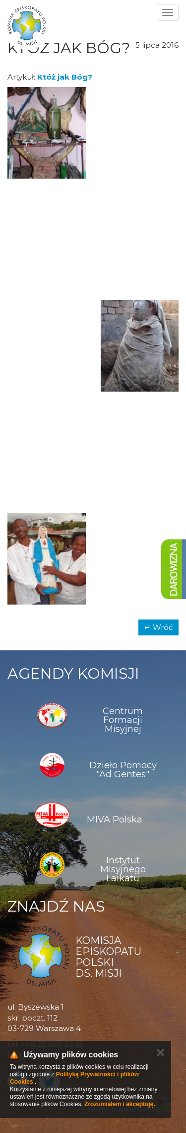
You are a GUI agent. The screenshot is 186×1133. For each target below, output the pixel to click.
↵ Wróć (158, 627)
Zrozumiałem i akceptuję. (119, 1104)
